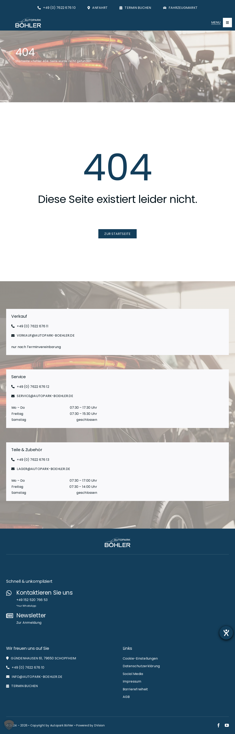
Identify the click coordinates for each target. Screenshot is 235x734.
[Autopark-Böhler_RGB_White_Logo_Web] (28, 19)
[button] (9, 725)
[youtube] (227, 725)
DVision (99, 725)
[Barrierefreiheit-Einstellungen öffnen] (226, 633)
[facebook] (219, 725)
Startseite (22, 61)
